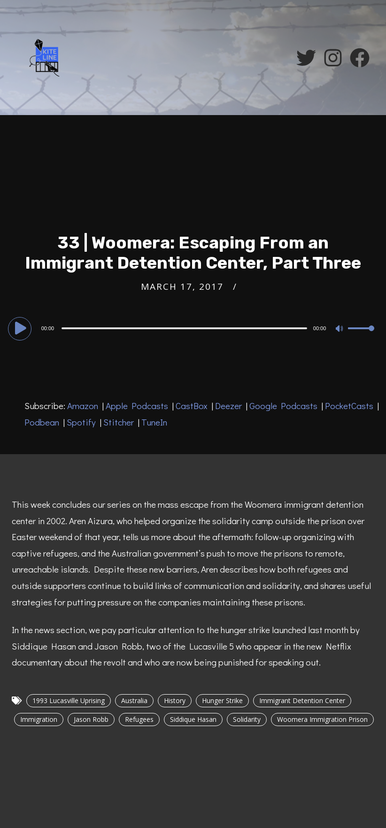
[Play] (21, 327)
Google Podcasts (283, 405)
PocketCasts (349, 405)
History (174, 700)
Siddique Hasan (193, 719)
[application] (193, 327)
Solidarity (247, 719)
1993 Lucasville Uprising (68, 700)
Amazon (82, 405)
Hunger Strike (222, 700)
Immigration (38, 719)
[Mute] (340, 329)
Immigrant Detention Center (302, 700)
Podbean (41, 422)
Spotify (81, 422)
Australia (134, 700)
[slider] (184, 328)
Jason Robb (91, 719)
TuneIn (154, 422)
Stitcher (118, 422)
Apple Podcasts (137, 405)
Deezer (228, 405)
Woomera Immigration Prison (322, 719)
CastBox (192, 405)
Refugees (139, 719)
